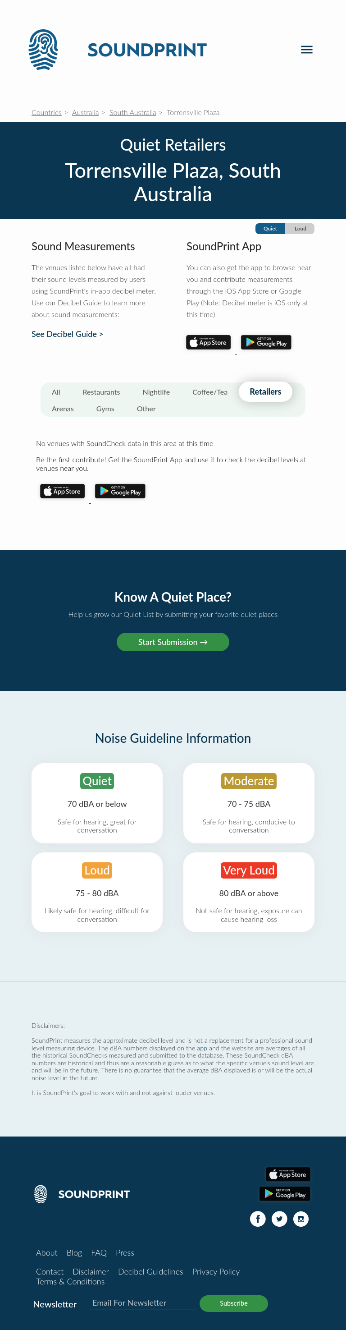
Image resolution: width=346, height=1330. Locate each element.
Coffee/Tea (210, 391)
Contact (50, 1271)
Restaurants (101, 391)
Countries (47, 112)
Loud (300, 228)
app (202, 1048)
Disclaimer (91, 1271)
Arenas (63, 408)
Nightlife (156, 391)
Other (146, 408)
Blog (74, 1252)
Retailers (265, 391)
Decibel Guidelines (150, 1271)
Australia (85, 112)
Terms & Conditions (70, 1281)
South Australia (132, 112)
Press (125, 1252)
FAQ (99, 1252)
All (56, 391)
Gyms (105, 408)
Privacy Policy (216, 1271)
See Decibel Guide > (68, 334)
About (47, 1252)
